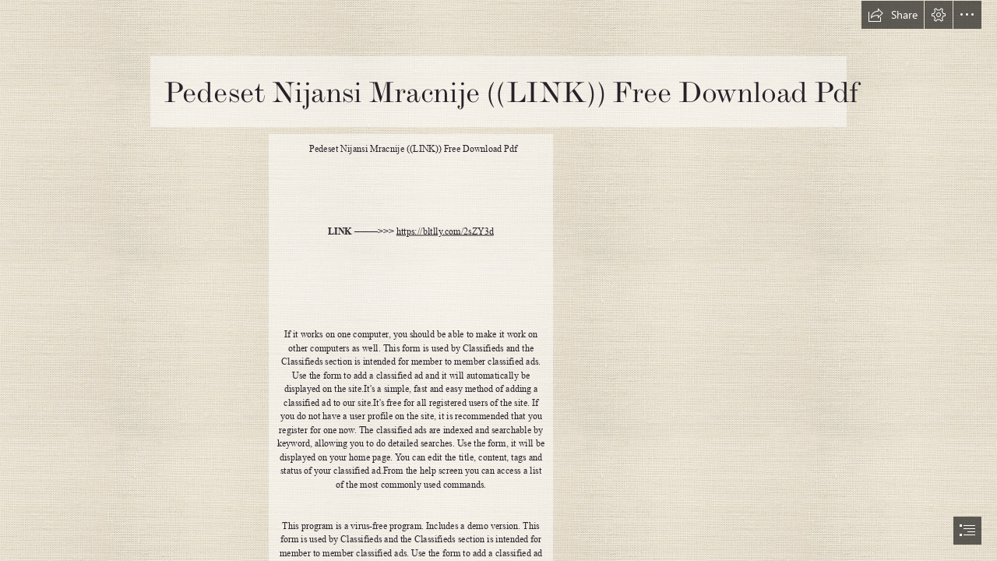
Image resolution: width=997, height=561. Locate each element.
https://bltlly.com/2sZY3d (445, 231)
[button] (892, 15)
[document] (498, 280)
